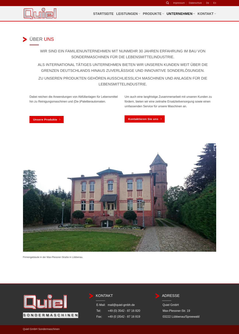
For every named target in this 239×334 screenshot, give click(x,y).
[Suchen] (167, 3)
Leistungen (128, 14)
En (214, 2)
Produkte (153, 14)
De (207, 2)
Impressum (179, 2)
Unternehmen (181, 14)
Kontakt (207, 14)
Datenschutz (195, 2)
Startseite (103, 14)
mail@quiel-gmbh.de (121, 304)
